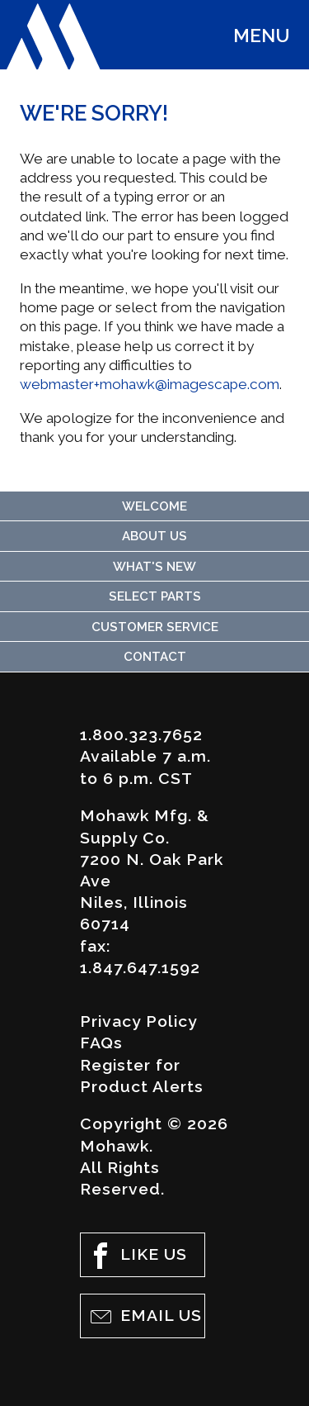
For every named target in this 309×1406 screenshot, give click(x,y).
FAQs (101, 1042)
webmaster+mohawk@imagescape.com (149, 384)
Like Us (137, 1255)
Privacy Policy (139, 1021)
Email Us (144, 1317)
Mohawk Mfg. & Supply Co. (53, 36)
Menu (261, 35)
